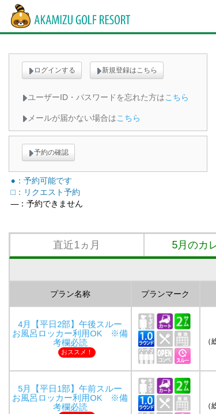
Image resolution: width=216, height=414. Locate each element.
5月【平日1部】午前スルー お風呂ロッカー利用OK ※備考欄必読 (71, 398)
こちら (177, 97)
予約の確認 (48, 152)
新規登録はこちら (126, 70)
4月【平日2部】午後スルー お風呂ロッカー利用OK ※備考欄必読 (71, 333)
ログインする (51, 70)
